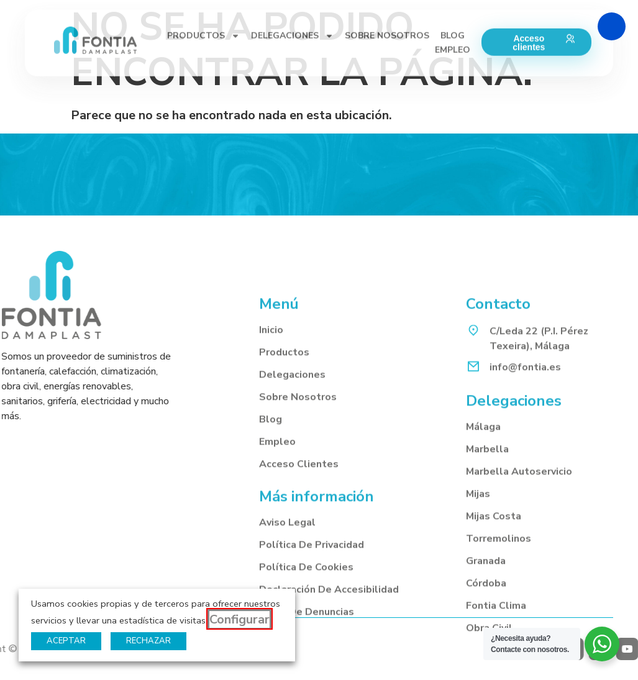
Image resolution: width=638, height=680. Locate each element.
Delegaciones (292, 498)
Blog (270, 543)
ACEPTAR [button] (66, 640)
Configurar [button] (239, 619)
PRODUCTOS (203, 11)
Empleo (277, 565)
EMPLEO (452, 26)
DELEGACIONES (292, 11)
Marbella (487, 573)
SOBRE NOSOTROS (387, 11)
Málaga (483, 551)
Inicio (271, 453)
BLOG (452, 11)
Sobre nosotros (298, 520)
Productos (284, 475)
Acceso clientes (299, 587)
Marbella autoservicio (519, 595)
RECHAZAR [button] (148, 640)
